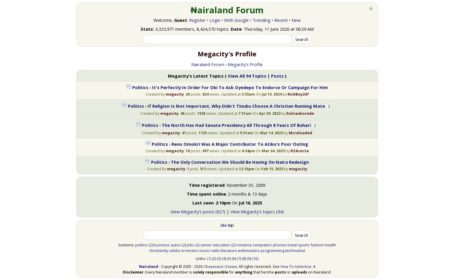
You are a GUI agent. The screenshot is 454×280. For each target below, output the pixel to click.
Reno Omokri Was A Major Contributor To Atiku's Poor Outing (239, 144)
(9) (249, 258)
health (330, 245)
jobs (190, 245)
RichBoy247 (298, 94)
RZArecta (299, 150)
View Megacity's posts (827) (198, 211)
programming (272, 250)
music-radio (209, 250)
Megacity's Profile (245, 64)
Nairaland (148, 266)
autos (176, 245)
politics (141, 245)
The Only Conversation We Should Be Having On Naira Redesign (240, 162)
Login (214, 20)
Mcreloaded (300, 132)
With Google (236, 20)
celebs (175, 250)
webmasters (249, 250)
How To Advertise (295, 266)
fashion (317, 245)
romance (244, 245)
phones (280, 245)
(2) (150, 245)
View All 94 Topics (247, 76)
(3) (219, 258)
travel (292, 245)
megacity (175, 94)
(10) (255, 258)
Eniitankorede (300, 113)
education (221, 245)
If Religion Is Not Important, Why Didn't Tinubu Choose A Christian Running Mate (236, 106)
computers (262, 245)
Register (197, 20)
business (161, 245)
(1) (209, 258)
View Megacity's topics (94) (257, 211)
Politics (140, 87)
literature (229, 250)
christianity (158, 250)
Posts (277, 76)
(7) (239, 258)
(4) (224, 258)
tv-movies (189, 250)
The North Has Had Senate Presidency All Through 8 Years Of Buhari (236, 125)
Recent (281, 20)
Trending (261, 20)
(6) (234, 258)
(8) (244, 258)
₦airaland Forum (227, 10)
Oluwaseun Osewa (220, 266)
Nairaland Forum (207, 64)
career (206, 245)
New (296, 20)
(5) (229, 258)
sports (304, 245)
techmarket (295, 250)
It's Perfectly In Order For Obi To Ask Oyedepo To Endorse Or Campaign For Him (240, 87)
